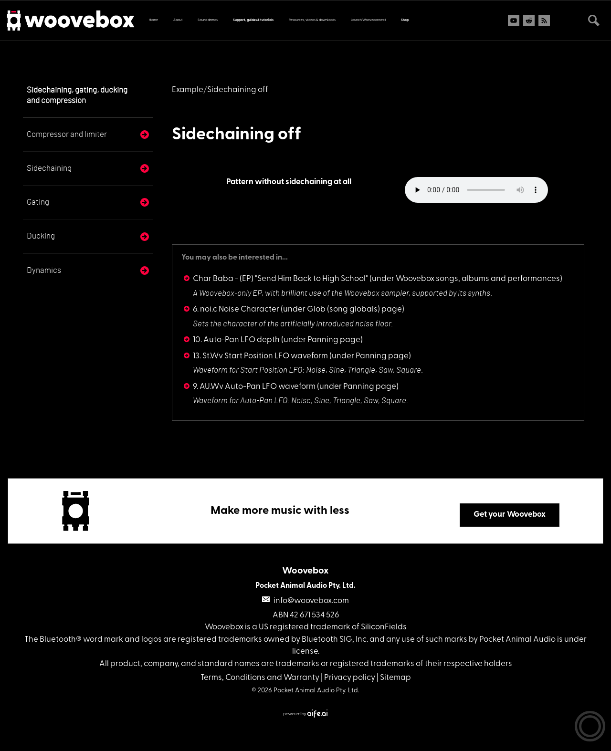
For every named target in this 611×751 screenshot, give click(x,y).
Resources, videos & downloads (312, 20)
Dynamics (44, 270)
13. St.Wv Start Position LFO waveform (260, 356)
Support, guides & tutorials (253, 20)
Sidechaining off (236, 135)
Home (153, 20)
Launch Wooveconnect (368, 20)
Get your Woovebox (510, 515)
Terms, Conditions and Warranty (259, 678)
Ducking (41, 236)
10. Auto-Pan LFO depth (236, 340)
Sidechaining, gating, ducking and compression (77, 95)
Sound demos (208, 20)
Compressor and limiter (67, 134)
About (177, 20)
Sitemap (395, 678)
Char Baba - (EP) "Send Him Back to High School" (280, 279)
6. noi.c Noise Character (236, 309)
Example (187, 90)
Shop (405, 20)
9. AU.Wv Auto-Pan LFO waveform (254, 387)
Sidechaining (49, 168)
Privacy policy (349, 678)
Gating (38, 202)
